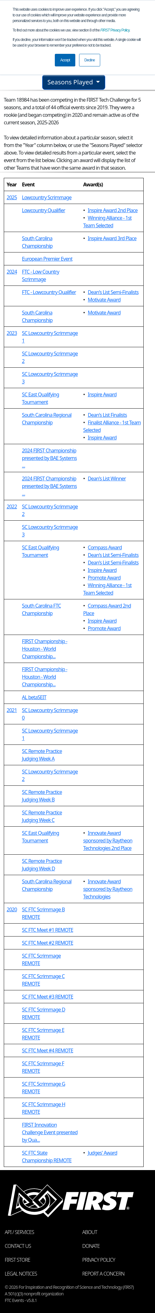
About (89, 1232)
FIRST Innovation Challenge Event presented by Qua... (50, 1132)
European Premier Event (47, 258)
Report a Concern (103, 1273)
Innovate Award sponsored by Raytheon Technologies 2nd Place (107, 840)
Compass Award (105, 547)
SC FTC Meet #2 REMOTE (47, 942)
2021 (12, 710)
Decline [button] (89, 60)
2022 (12, 506)
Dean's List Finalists (107, 414)
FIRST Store (17, 1259)
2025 (12, 197)
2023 (12, 333)
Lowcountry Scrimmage (47, 197)
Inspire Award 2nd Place (113, 210)
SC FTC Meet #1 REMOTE (47, 929)
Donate (91, 1245)
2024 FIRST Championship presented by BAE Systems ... (49, 458)
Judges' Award (102, 1152)
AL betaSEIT (34, 697)
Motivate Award (104, 299)
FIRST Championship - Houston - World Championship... (44, 649)
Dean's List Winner (107, 478)
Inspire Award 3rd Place (112, 238)
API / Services (19, 1232)
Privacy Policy (114, 30)
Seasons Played (71, 82)
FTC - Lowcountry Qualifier (49, 292)
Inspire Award (102, 394)
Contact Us (18, 1245)
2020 (12, 909)
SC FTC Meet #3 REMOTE (47, 996)
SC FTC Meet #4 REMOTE (47, 1050)
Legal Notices (21, 1273)
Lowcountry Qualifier (43, 210)
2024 (12, 271)
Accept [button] (65, 60)
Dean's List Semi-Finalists (113, 292)
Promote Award (104, 577)
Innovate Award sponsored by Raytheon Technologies (107, 889)
